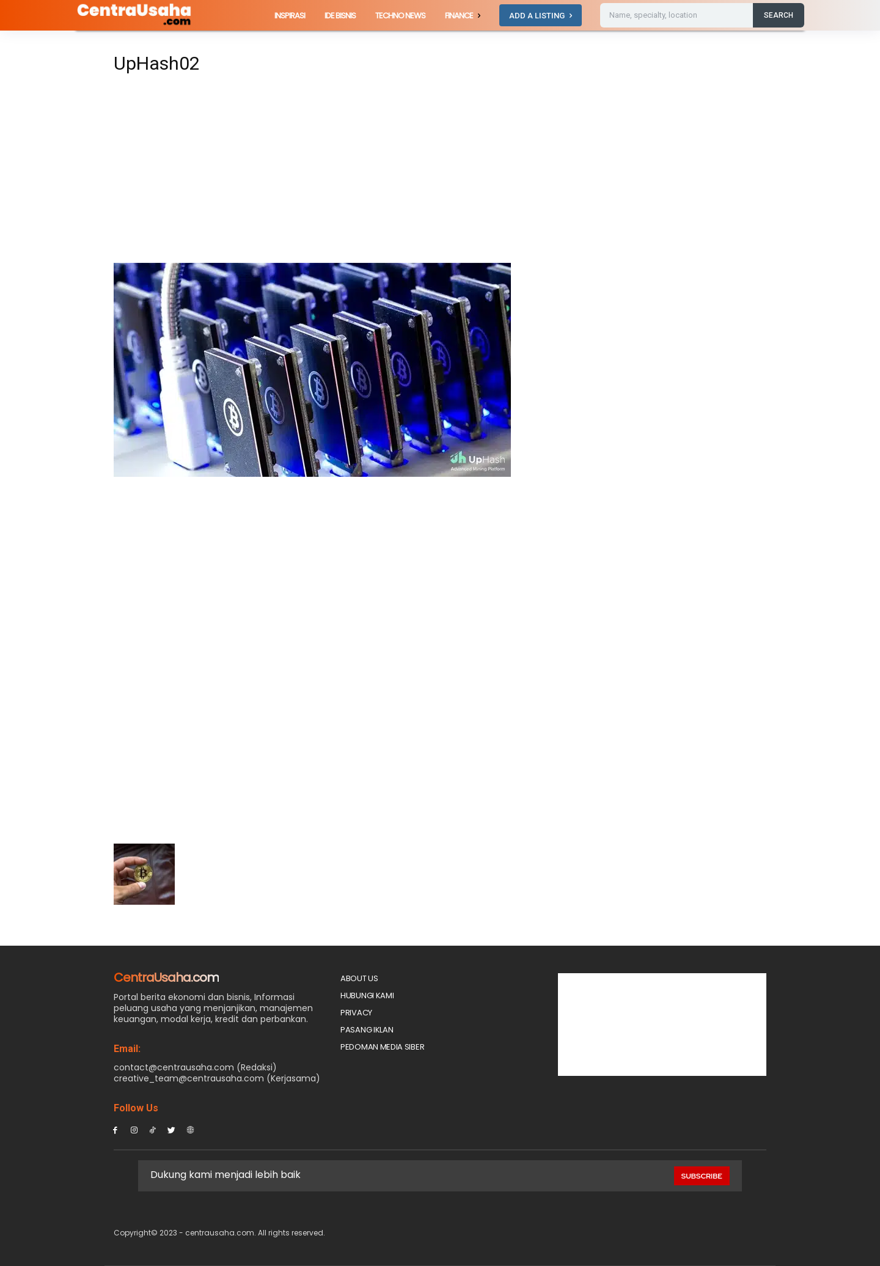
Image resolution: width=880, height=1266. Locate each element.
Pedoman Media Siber (382, 1047)
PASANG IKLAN (366, 1030)
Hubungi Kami (367, 995)
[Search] (778, 15)
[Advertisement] (326, 172)
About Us (359, 978)
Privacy (356, 1012)
